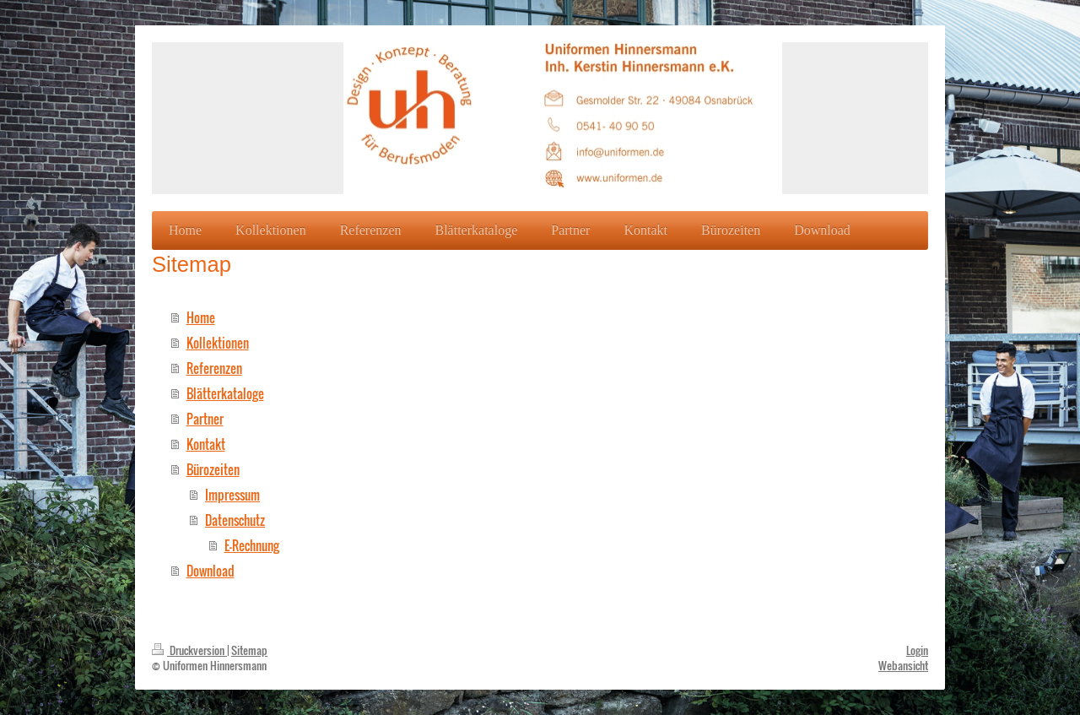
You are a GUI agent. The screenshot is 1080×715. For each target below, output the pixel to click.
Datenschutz (235, 520)
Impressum (232, 494)
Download (210, 570)
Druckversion (189, 650)
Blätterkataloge (225, 393)
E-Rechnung (251, 545)
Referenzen (214, 368)
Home (200, 317)
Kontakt (205, 444)
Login (917, 650)
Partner (205, 418)
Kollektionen (217, 342)
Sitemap (249, 650)
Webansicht (903, 665)
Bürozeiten (213, 469)
